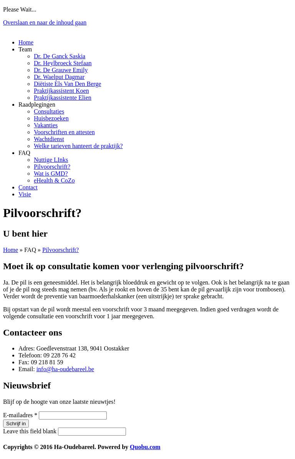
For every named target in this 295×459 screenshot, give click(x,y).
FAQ (24, 153)
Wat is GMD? (51, 173)
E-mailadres (20, 415)
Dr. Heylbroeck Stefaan (63, 63)
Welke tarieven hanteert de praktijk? (78, 146)
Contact (28, 187)
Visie (24, 194)
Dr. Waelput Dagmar (59, 77)
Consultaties (49, 111)
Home (25, 42)
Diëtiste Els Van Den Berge (67, 84)
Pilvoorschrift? (52, 166)
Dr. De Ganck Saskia (59, 56)
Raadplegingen (36, 104)
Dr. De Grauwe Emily (61, 70)
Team (25, 49)
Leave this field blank (30, 431)
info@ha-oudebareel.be (65, 369)
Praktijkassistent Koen (61, 90)
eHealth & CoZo (54, 180)
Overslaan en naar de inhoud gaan (44, 22)
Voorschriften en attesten (64, 132)
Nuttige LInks (51, 159)
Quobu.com (145, 447)
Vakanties (46, 125)
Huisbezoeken (51, 118)
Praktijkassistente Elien (62, 97)
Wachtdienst (49, 139)
